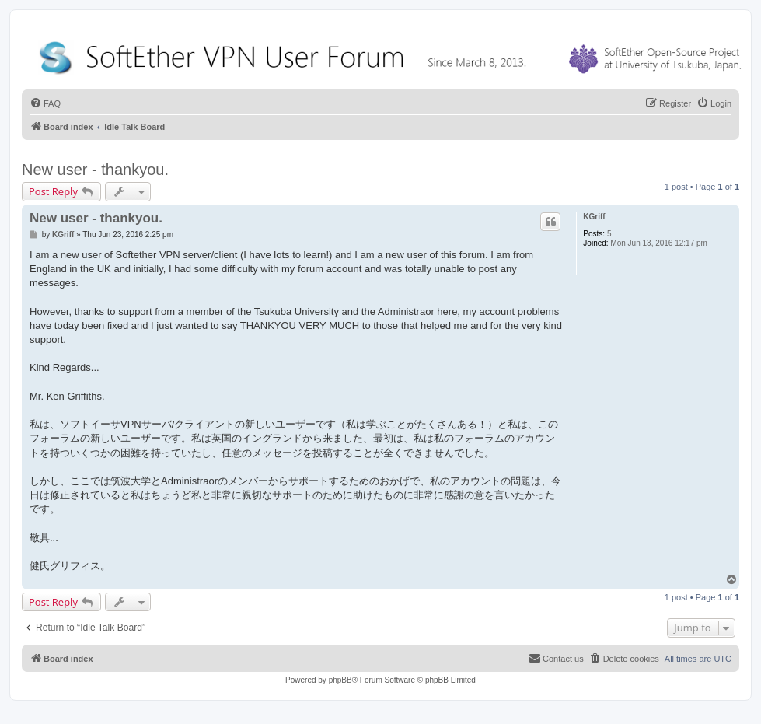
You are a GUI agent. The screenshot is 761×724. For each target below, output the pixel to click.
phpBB (340, 680)
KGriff (594, 216)
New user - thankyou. (95, 169)
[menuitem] (45, 103)
